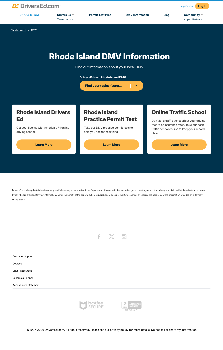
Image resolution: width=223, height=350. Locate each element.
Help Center (186, 6)
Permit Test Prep (100, 15)
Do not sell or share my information (174, 329)
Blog (166, 15)
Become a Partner (23, 277)
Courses (17, 263)
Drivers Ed (66, 15)
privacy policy (119, 329)
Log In (202, 6)
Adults (70, 19)
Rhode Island (18, 30)
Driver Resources (22, 270)
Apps (187, 19)
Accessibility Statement (26, 284)
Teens (60, 19)
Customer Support (23, 256)
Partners (197, 19)
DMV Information (137, 15)
